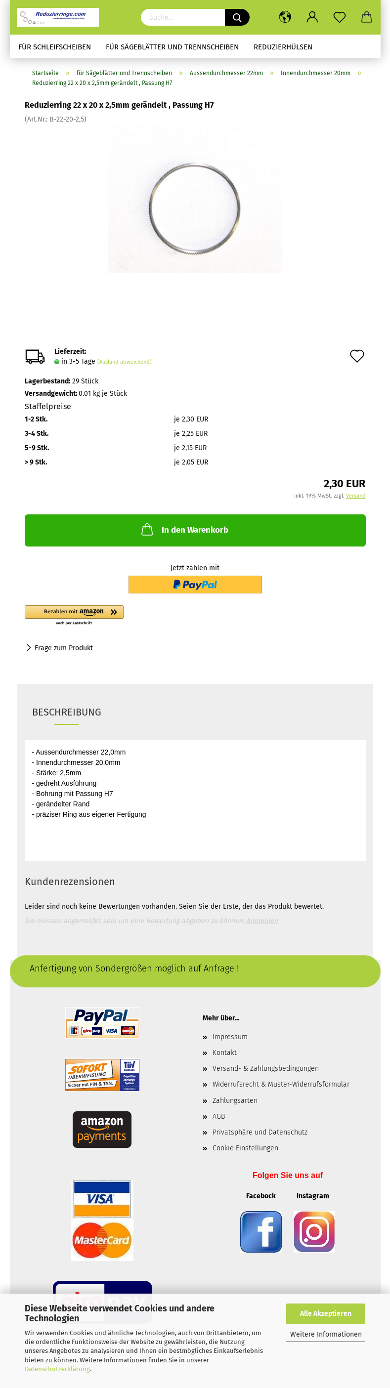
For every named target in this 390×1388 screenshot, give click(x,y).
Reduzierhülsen (283, 46)
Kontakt (225, 1053)
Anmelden (262, 921)
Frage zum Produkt (64, 648)
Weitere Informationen (326, 1334)
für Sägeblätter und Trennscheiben (172, 46)
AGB (219, 1116)
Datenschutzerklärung (57, 1369)
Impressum (230, 1037)
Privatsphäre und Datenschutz (260, 1132)
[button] (128, 615)
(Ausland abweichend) (124, 362)
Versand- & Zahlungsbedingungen (266, 1068)
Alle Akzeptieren (325, 1313)
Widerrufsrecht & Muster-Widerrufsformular (281, 1084)
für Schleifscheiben (54, 46)
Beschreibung (66, 712)
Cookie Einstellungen (245, 1148)
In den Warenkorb (183, 529)
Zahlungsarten (235, 1100)
